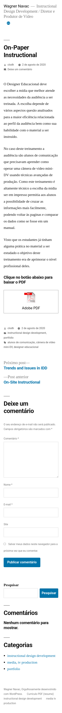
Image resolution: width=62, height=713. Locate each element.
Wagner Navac (16, 6)
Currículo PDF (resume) (40, 694)
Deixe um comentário (20, 69)
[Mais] (8, 23)
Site (6, 524)
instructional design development (27, 332)
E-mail (8, 504)
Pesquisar (11, 585)
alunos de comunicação (21, 342)
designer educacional (26, 347)
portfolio (9, 337)
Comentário (11, 438)
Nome (8, 484)
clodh (11, 64)
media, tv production (22, 662)
